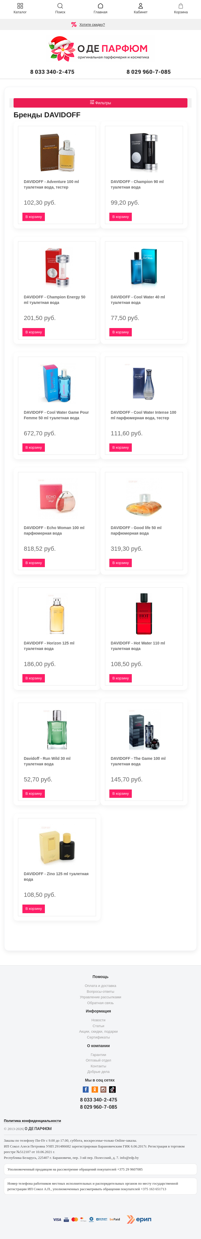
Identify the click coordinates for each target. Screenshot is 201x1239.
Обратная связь (100, 1003)
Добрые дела (98, 1072)
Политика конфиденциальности (32, 1121)
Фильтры (100, 102)
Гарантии (98, 1055)
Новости (98, 1020)
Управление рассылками (100, 997)
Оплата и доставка (100, 986)
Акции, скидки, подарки (98, 1031)
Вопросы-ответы (100, 991)
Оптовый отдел (98, 1060)
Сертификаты (98, 1037)
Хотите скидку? (92, 24)
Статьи (98, 1026)
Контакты (98, 1066)
